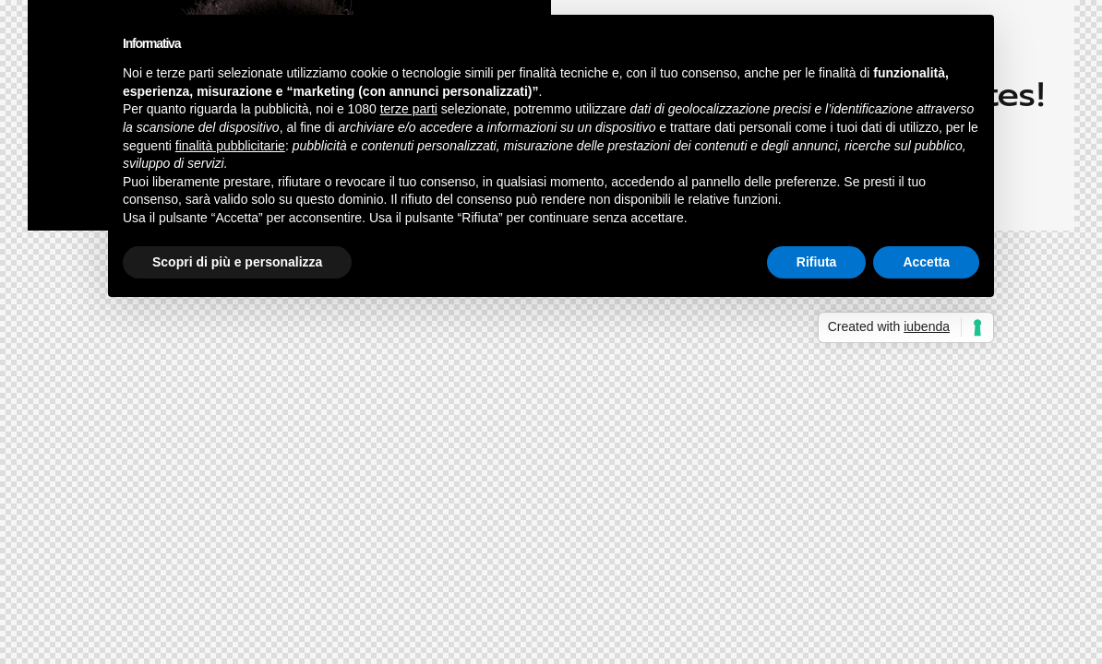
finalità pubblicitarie (230, 145)
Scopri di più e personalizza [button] (237, 262)
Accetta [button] (926, 262)
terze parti (408, 108)
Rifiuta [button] (817, 262)
